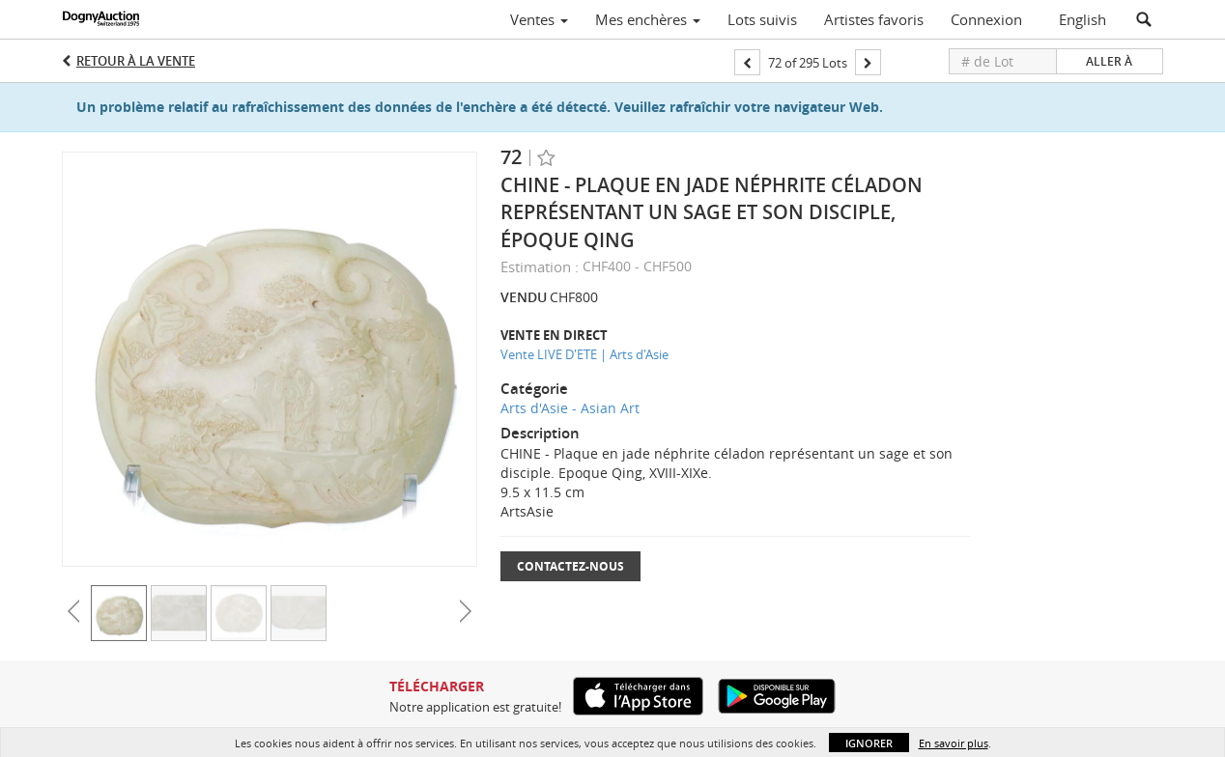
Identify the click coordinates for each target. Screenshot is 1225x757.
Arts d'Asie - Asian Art (570, 408)
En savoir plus (953, 743)
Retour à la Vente (135, 61)
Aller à (1109, 61)
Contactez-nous (570, 566)
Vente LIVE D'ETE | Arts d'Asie (584, 354)
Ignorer (869, 743)
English (1082, 19)
